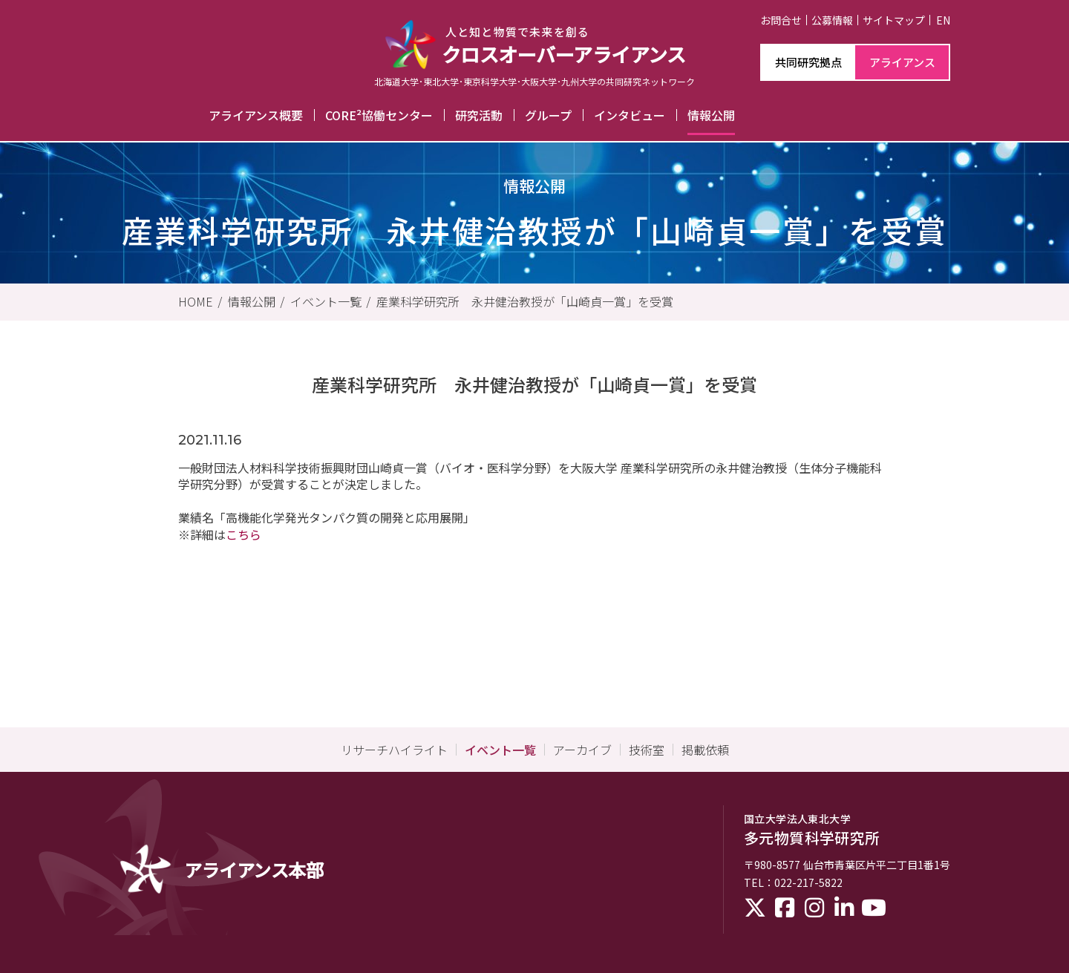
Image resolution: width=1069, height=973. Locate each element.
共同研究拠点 (808, 62)
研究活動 (479, 115)
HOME (195, 301)
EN (943, 20)
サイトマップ (894, 20)
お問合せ (781, 20)
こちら (243, 534)
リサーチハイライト (394, 750)
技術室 (646, 750)
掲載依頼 (705, 750)
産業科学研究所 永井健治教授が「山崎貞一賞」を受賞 (524, 301)
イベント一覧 (326, 301)
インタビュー (629, 115)
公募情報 (832, 20)
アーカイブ (582, 750)
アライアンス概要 (256, 115)
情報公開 (711, 115)
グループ (548, 115)
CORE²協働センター (379, 115)
